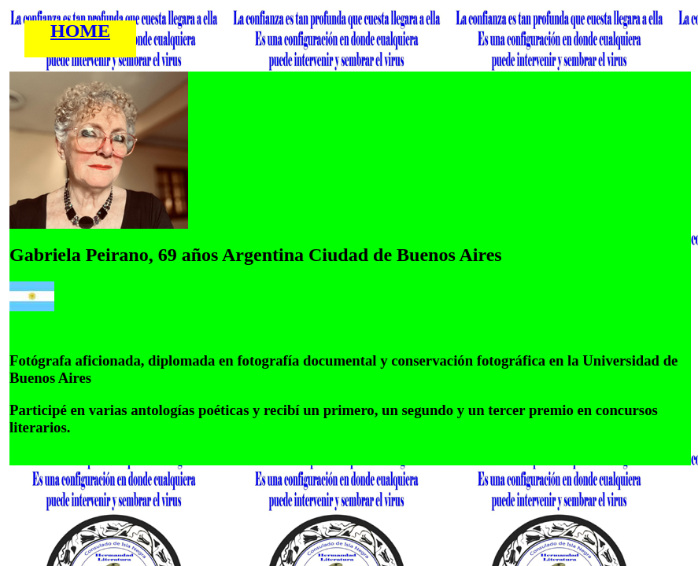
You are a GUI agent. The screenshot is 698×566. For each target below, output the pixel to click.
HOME (80, 30)
